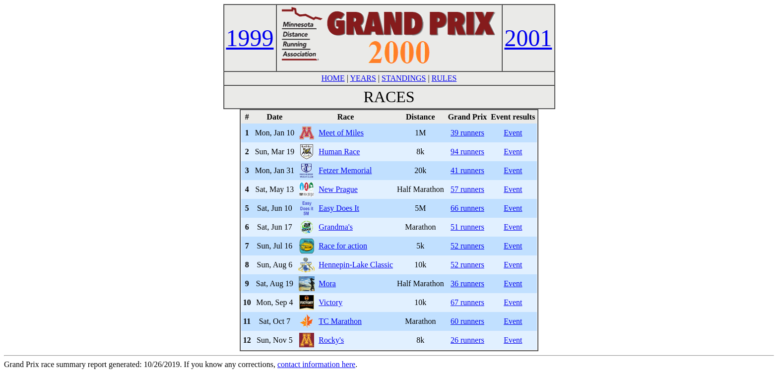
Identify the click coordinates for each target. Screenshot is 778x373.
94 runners (467, 151)
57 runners (467, 189)
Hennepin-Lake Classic (356, 264)
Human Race (339, 151)
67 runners (467, 302)
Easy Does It (339, 208)
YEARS (363, 78)
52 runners (467, 246)
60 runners (467, 321)
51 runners (467, 227)
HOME (333, 78)
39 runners (467, 132)
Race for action (343, 246)
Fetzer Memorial (345, 170)
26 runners (467, 340)
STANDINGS (404, 78)
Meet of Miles (341, 132)
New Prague (338, 189)
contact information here (316, 364)
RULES (444, 78)
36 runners (467, 283)
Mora (327, 283)
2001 (528, 38)
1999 (250, 38)
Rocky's (331, 340)
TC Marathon (340, 321)
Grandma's (336, 227)
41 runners (467, 170)
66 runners (467, 208)
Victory (330, 302)
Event (513, 132)
